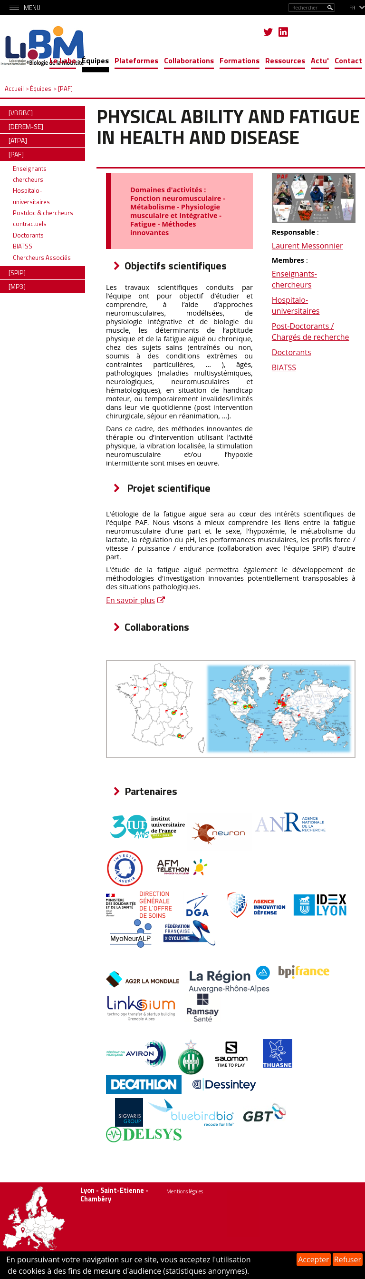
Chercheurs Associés (42, 257)
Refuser (347, 1259)
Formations (239, 60)
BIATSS (284, 367)
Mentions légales (184, 1191)
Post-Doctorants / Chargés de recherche (310, 331)
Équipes (95, 60)
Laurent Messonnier (307, 245)
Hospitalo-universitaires (296, 305)
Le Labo (62, 60)
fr (352, 7)
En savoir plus (130, 600)
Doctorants (291, 352)
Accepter (313, 1259)
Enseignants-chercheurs (294, 279)
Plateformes (136, 60)
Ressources (285, 60)
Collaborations (189, 60)
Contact (348, 60)
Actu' (320, 60)
